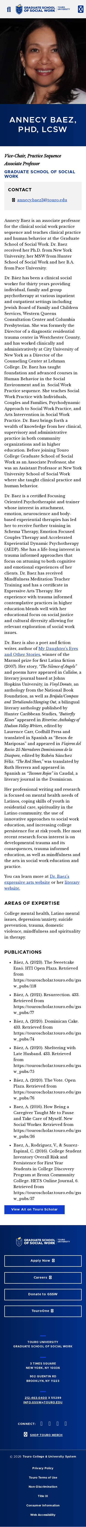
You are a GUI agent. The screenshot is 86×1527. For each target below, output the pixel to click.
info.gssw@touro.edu (43, 1402)
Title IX (43, 1496)
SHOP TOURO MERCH (46, 1435)
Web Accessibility (42, 1515)
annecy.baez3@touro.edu (42, 200)
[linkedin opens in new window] (65, 1424)
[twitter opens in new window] (41, 1424)
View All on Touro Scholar (34, 1209)
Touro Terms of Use (43, 1477)
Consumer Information (43, 1505)
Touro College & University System (49, 1456)
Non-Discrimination (43, 1486)
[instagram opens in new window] (49, 1424)
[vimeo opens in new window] (57, 1424)
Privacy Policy (42, 1468)
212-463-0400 (36, 1398)
